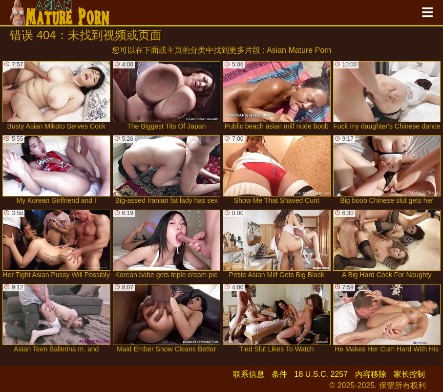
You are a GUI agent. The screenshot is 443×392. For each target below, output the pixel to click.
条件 (279, 374)
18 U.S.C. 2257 (321, 374)
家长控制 (409, 374)
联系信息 (248, 374)
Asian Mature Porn (299, 50)
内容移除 (370, 374)
